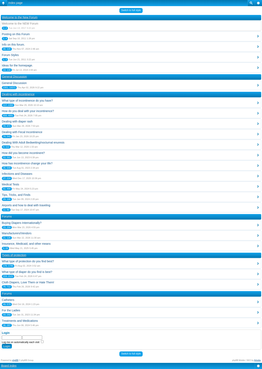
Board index (9, 365)
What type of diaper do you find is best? (27, 272)
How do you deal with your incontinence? (28, 111)
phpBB (15, 360)
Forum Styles (10, 55)
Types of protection (14, 255)
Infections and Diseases (17, 173)
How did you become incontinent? (23, 153)
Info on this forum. (13, 44)
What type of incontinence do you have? (27, 100)
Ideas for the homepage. (17, 65)
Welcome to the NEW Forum (20, 23)
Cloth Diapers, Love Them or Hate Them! (28, 282)
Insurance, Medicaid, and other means (26, 243)
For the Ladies (11, 310)
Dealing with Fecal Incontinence (22, 132)
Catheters (8, 300)
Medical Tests (10, 184)
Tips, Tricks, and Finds (16, 194)
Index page (15, 2)
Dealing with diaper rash (17, 121)
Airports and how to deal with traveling (26, 205)
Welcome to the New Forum (19, 17)
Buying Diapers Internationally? (22, 222)
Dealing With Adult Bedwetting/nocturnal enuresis (33, 142)
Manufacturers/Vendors (17, 233)
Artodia (257, 360)
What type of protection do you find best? (28, 261)
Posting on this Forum (16, 34)
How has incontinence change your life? (27, 163)
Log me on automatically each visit (23, 342)
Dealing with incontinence (18, 94)
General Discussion (14, 76)
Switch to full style (131, 10)
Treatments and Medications (20, 320)
